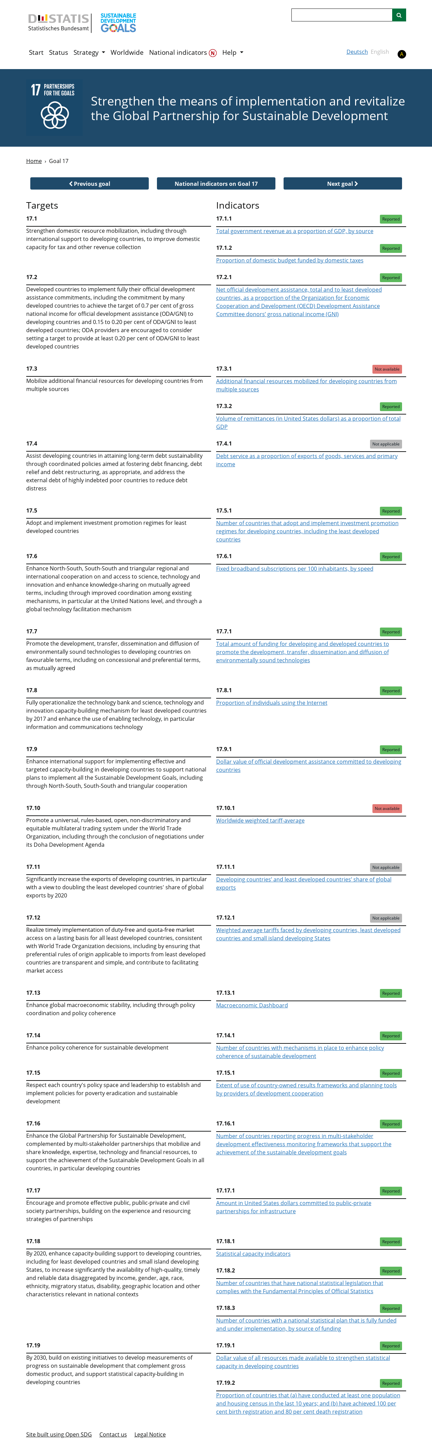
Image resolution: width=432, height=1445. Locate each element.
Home (34, 161)
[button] (89, 183)
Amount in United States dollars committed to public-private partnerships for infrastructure (293, 1207)
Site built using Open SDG (59, 1434)
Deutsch (357, 51)
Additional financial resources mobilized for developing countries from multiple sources (306, 385)
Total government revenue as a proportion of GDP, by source (294, 231)
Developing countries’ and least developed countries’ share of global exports (303, 883)
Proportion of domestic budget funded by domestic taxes (290, 260)
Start (36, 52)
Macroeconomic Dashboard (252, 1005)
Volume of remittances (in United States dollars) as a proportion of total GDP (308, 423)
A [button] (401, 54)
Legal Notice (150, 1434)
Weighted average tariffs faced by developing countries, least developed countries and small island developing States (308, 934)
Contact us (113, 1434)
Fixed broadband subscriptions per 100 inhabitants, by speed (294, 568)
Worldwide (127, 52)
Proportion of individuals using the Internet (271, 703)
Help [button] (230, 52)
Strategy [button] (87, 52)
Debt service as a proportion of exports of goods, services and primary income (307, 460)
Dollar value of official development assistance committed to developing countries (308, 766)
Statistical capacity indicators (253, 1253)
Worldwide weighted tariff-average (260, 820)
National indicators (183, 52)
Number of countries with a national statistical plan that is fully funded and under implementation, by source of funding (306, 1324)
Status (58, 52)
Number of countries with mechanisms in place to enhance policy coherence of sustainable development (300, 1052)
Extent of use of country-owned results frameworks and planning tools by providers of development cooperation (306, 1089)
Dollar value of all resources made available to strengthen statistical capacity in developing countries (303, 1362)
